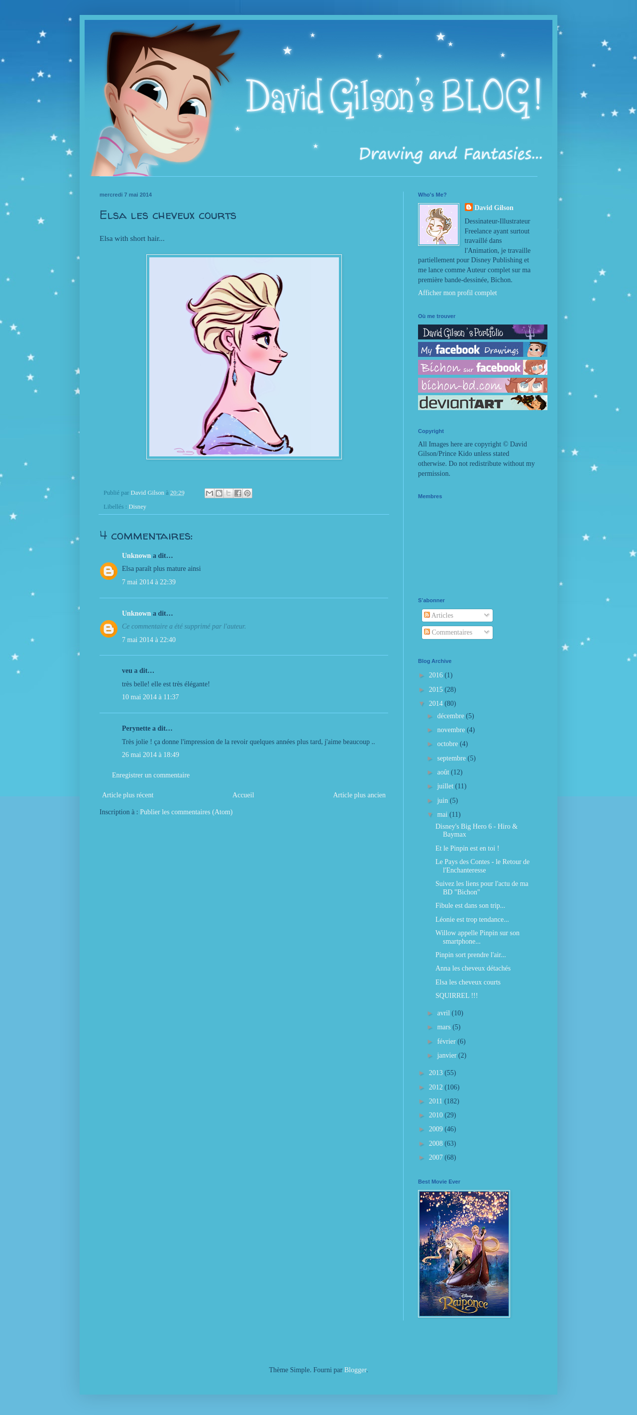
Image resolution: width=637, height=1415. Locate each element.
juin (443, 800)
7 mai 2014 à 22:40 (149, 640)
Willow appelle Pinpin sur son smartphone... (477, 937)
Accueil (243, 795)
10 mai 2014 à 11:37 (150, 697)
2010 (437, 1115)
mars (444, 1027)
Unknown (136, 555)
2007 (437, 1157)
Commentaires (448, 632)
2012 (437, 1087)
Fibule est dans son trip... (470, 905)
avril (444, 1013)
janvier (447, 1055)
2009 (437, 1129)
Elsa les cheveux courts (468, 982)
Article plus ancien (359, 795)
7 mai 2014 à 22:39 (149, 582)
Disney (137, 506)
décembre (451, 716)
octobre (448, 744)
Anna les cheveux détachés (473, 968)
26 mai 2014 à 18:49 (150, 755)
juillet (446, 786)
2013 (437, 1073)
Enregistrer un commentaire (151, 775)
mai (443, 814)
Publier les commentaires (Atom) (186, 812)
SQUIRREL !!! (456, 995)
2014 (437, 703)
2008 (437, 1143)
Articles (438, 615)
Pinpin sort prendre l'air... (470, 955)
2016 (437, 675)
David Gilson (494, 208)
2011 (436, 1101)
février (447, 1041)
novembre (451, 730)
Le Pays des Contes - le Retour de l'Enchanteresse (482, 866)
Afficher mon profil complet (457, 293)
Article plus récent (127, 795)
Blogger (355, 1370)
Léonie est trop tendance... (472, 919)
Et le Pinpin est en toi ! (467, 848)
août (444, 772)
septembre (452, 758)
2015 (437, 689)
